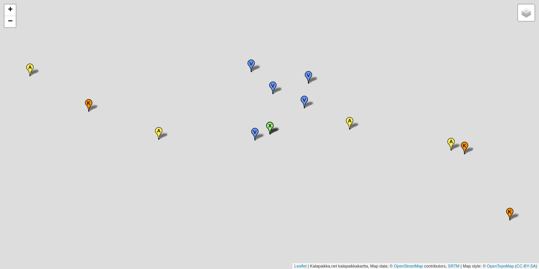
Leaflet (300, 266)
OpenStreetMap (408, 266)
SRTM (454, 266)
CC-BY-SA (526, 266)
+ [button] (10, 10)
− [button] (10, 21)
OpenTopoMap (500, 266)
